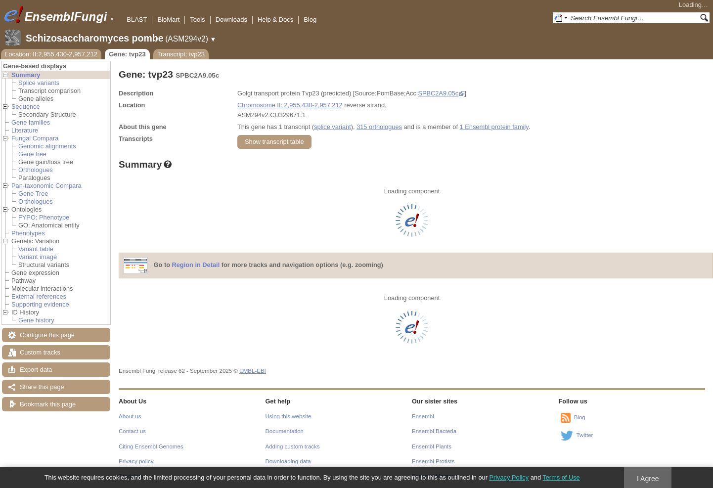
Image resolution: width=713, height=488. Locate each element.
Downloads (231, 19)
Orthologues (35, 170)
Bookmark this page (48, 404)
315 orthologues (379, 127)
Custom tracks (40, 352)
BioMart (168, 19)
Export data (36, 369)
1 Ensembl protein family (494, 127)
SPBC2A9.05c (438, 93)
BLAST (137, 19)
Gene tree (32, 154)
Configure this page (47, 335)
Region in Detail (196, 265)
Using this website (289, 416)
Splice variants (38, 83)
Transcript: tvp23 (181, 54)
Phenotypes (28, 233)
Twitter (585, 435)
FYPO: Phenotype (43, 217)
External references (38, 296)
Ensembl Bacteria (434, 431)
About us (130, 416)
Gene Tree (33, 193)
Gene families (30, 122)
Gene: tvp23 (127, 54)
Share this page (42, 387)
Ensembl (423, 416)
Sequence (25, 106)
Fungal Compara (34, 138)
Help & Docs (275, 19)
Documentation (285, 431)
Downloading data (288, 461)
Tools (197, 19)
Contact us (132, 431)
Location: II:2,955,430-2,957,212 (51, 54)
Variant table (35, 249)
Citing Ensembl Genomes (151, 446)
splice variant (332, 127)
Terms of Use (560, 477)
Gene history (36, 320)
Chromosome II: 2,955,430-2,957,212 (290, 105)
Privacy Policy (509, 477)
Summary (25, 75)
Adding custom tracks (293, 446)
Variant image (37, 257)
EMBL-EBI (252, 371)
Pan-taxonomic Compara (46, 185)
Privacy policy (136, 461)
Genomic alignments (47, 146)
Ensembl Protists (433, 461)
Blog (310, 19)
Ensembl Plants (431, 446)
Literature (24, 130)
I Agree (648, 479)
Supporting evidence (40, 304)
